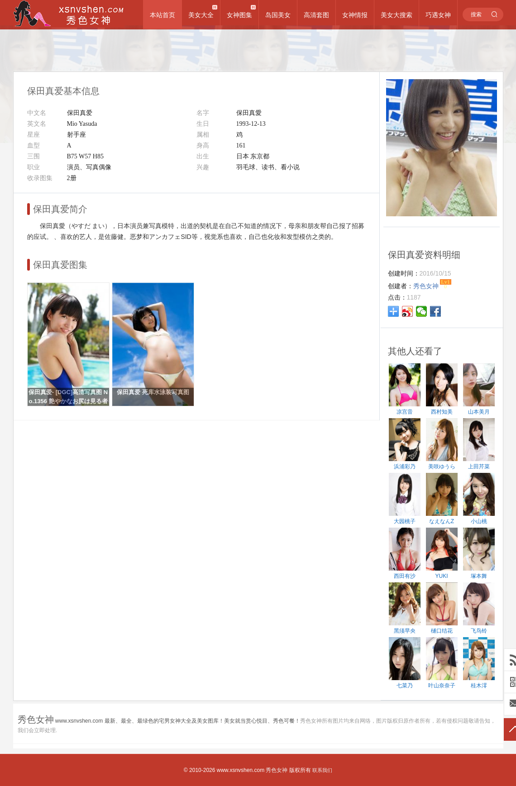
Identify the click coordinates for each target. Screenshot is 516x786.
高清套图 (316, 15)
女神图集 (239, 15)
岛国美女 (278, 15)
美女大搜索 (396, 15)
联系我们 (322, 770)
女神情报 (355, 15)
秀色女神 (276, 770)
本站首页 (162, 15)
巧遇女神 (438, 15)
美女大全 (201, 15)
